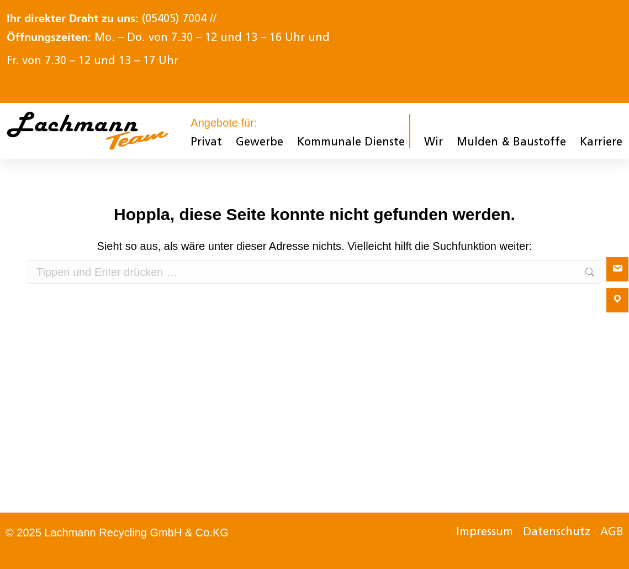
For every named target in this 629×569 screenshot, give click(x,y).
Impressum (484, 532)
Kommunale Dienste (351, 142)
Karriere (601, 142)
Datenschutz (556, 532)
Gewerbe (259, 142)
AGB (611, 532)
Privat (206, 142)
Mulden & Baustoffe (511, 142)
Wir (433, 142)
